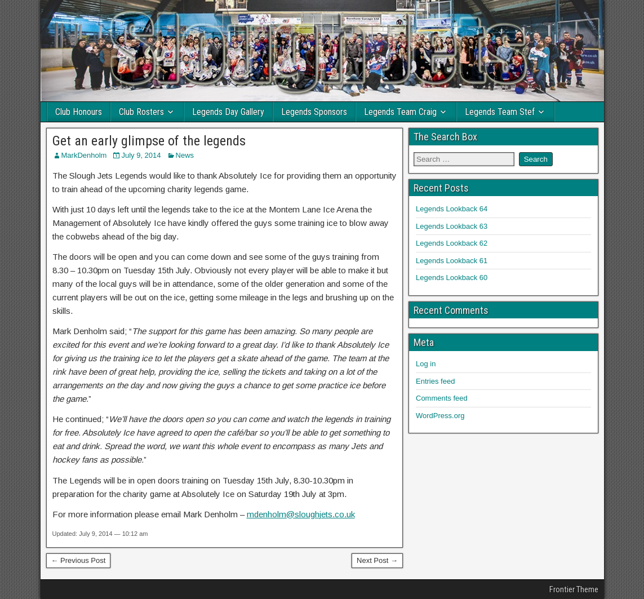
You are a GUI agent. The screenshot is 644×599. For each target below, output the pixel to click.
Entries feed (435, 381)
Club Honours (78, 112)
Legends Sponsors (314, 112)
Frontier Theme (573, 589)
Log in (426, 364)
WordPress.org (440, 415)
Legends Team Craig (400, 112)
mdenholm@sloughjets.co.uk (301, 514)
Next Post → (377, 560)
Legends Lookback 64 (451, 209)
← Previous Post (78, 560)
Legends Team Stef (500, 112)
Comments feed (442, 398)
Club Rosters (141, 112)
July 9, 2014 (141, 155)
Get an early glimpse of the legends (149, 141)
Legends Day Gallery (228, 112)
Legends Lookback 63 (451, 226)
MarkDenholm (84, 155)
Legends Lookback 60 (451, 277)
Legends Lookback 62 (451, 243)
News (185, 155)
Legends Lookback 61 (451, 260)
